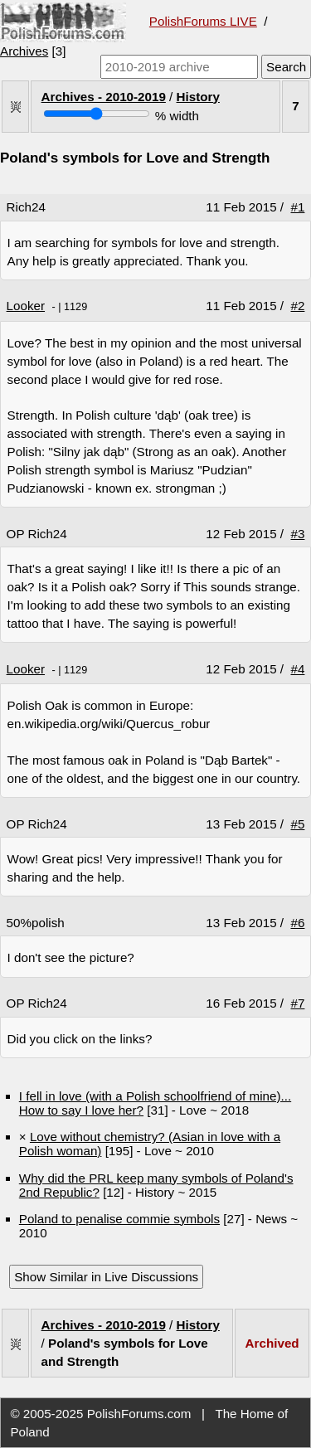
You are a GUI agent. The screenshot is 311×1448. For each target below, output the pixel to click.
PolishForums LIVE (203, 21)
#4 (298, 669)
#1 (298, 207)
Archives (24, 51)
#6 (298, 923)
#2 (298, 306)
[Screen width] (96, 113)
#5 (298, 824)
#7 (298, 1003)
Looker (26, 306)
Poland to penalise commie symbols (119, 1219)
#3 (298, 534)
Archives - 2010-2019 (103, 97)
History (198, 97)
